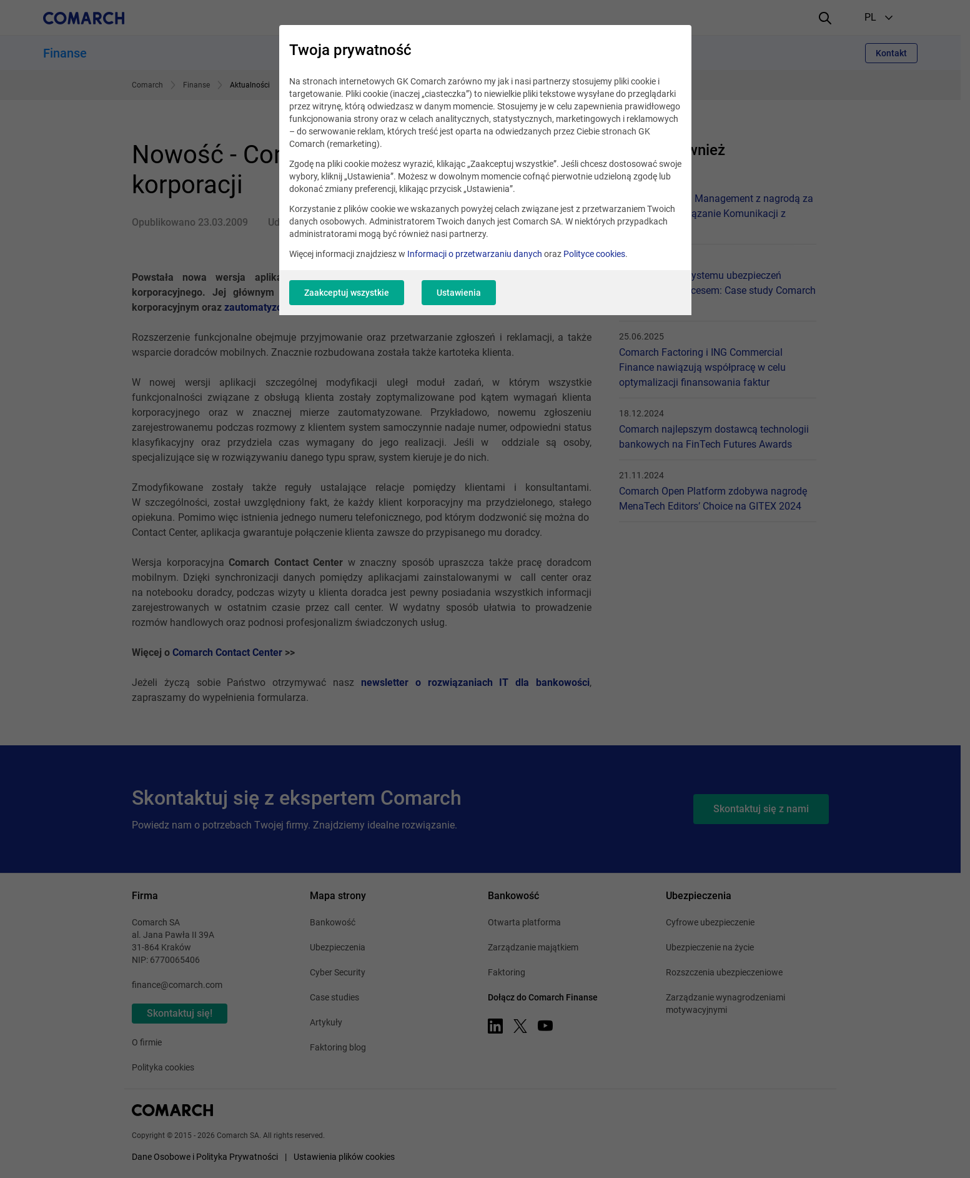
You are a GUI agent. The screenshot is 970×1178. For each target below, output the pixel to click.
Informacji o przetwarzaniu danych (474, 254)
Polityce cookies (594, 254)
